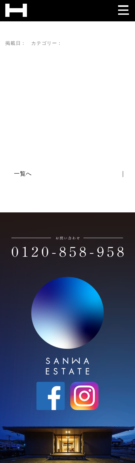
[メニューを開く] (123, 8)
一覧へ (23, 174)
